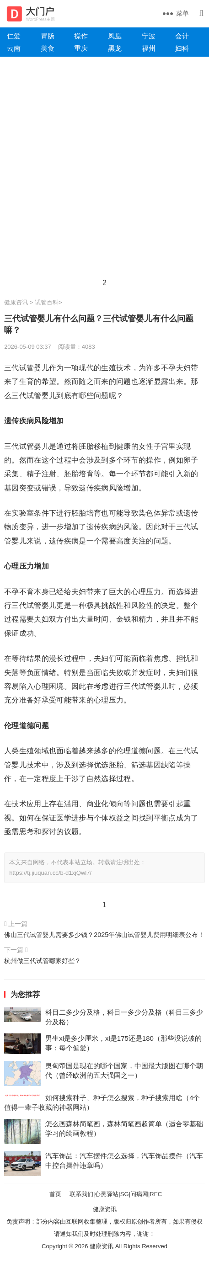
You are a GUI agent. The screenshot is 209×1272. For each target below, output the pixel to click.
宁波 (148, 36)
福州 (148, 48)
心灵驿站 (106, 1194)
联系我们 (81, 1194)
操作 (81, 36)
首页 (55, 1194)
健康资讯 (16, 302)
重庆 (81, 48)
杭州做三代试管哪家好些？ (42, 960)
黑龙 (115, 48)
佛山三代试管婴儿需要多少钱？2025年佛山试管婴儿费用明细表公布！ (104, 934)
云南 (14, 48)
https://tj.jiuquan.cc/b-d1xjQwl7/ (50, 872)
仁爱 (14, 36)
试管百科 (47, 302)
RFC (156, 1194)
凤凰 (115, 36)
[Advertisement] (104, 170)
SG (124, 1194)
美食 (47, 48)
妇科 (182, 48)
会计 (182, 36)
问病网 (139, 1194)
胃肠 (47, 36)
